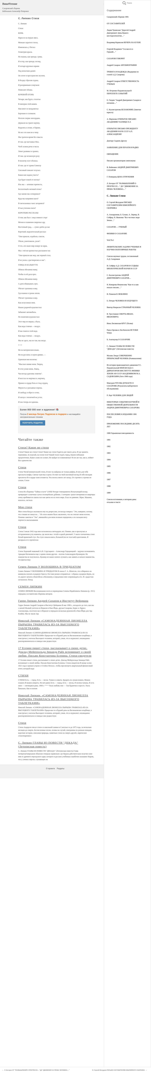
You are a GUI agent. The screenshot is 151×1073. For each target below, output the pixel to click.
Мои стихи (25, 507)
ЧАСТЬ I (110, 240)
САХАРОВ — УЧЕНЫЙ (117, 227)
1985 (109, 466)
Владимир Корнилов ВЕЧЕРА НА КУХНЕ (124, 42)
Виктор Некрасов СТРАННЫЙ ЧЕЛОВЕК (124, 307)
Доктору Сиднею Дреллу (117, 141)
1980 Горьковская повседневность (120, 433)
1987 (109, 479)
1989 (109, 493)
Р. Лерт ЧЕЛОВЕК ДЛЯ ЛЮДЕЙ (120, 395)
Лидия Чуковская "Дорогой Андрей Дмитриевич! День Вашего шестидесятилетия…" (121, 33)
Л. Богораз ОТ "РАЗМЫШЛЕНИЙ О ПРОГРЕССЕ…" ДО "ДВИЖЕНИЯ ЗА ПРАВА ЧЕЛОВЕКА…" (122, 186)
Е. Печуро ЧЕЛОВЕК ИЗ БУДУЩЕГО (122, 301)
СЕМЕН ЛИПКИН (30, 586)
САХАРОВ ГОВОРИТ (116, 58)
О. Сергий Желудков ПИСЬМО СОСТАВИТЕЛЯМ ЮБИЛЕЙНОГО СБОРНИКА (121, 205)
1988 (109, 486)
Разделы (60, 769)
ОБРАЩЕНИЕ (112, 154)
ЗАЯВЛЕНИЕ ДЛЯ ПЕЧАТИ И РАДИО (122, 147)
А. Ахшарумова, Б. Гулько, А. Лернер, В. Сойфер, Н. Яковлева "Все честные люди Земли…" (123, 217)
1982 (109, 446)
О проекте (50, 769)
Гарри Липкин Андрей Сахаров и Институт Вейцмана (53, 600)
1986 (109, 473)
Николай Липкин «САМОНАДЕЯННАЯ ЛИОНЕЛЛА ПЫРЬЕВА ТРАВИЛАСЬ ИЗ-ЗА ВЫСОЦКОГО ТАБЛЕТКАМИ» (52, 624)
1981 (109, 440)
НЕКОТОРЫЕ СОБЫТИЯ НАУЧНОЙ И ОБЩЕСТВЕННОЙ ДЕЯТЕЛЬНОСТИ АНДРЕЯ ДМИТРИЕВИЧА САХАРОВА (123, 405)
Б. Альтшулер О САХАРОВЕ (118, 339)
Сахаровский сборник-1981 (118, 17)
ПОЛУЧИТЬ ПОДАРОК (32, 423)
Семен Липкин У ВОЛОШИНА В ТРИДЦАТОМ (49, 566)
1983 (109, 453)
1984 (109, 460)
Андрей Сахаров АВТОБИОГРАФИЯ (122, 65)
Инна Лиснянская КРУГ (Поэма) (120, 323)
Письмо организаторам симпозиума (121, 161)
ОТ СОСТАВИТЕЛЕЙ (116, 23)
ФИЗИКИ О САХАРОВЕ (117, 234)
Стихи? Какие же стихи (33, 447)
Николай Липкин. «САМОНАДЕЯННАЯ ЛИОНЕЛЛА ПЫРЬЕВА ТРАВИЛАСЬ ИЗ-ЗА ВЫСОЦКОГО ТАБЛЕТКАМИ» (53, 699)
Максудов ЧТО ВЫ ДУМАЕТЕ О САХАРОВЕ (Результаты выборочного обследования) (122, 386)
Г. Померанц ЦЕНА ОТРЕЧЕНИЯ (120, 177)
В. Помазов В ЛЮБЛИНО (117, 294)
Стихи (22, 467)
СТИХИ (23, 675)
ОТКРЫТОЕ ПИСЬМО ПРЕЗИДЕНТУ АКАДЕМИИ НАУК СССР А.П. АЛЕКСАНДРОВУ (122, 131)
